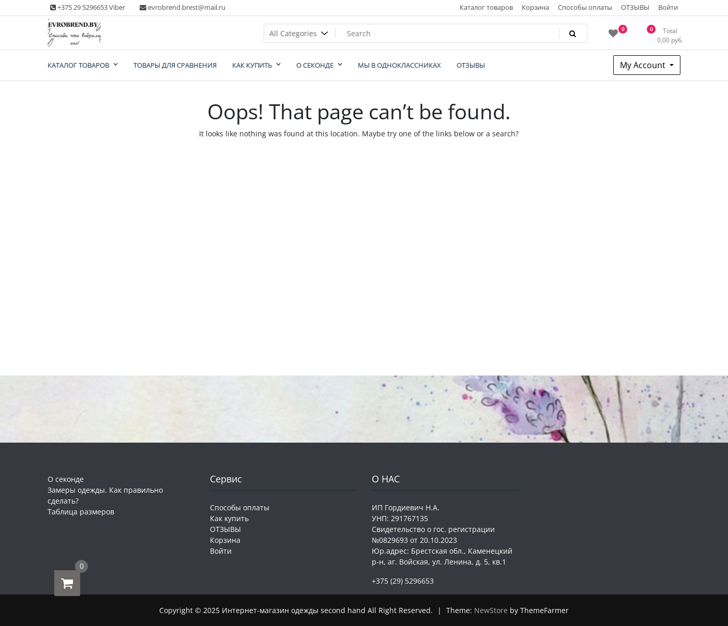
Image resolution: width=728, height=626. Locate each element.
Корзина (535, 7)
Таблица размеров (81, 512)
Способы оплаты (585, 7)
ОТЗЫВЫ (635, 7)
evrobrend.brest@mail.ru (182, 7)
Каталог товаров (486, 7)
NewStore (491, 610)
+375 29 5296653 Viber (87, 7)
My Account (644, 65)
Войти (668, 7)
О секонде (66, 479)
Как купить (229, 518)
